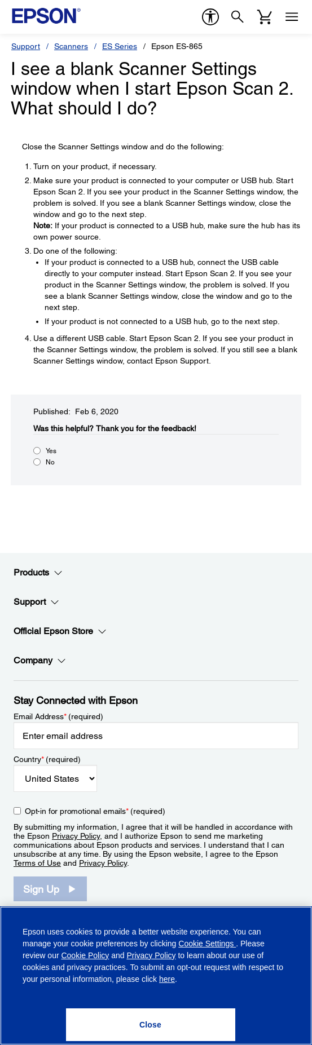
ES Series (119, 46)
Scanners (71, 46)
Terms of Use (37, 862)
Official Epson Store (60, 631)
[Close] (150, 1024)
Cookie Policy (85, 955)
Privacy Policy (76, 835)
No (50, 462)
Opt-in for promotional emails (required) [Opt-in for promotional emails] (95, 811)
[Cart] (265, 17)
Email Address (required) (58, 716)
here (167, 979)
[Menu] (292, 17)
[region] (156, 975)
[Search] (237, 17)
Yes (51, 451)
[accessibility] (210, 17)
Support (25, 46)
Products (38, 572)
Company (40, 660)
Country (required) (47, 759)
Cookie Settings (207, 943)
